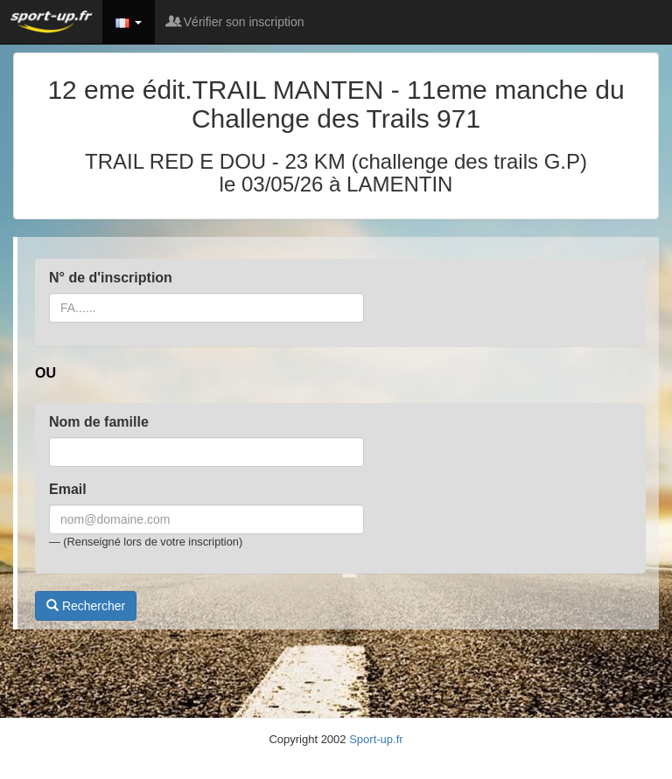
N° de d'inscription (110, 277)
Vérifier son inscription (236, 22)
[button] (128, 22)
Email (68, 489)
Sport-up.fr (375, 739)
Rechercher (85, 606)
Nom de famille (99, 421)
